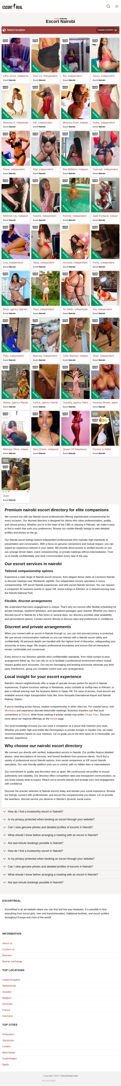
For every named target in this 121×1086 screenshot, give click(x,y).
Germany (7, 1016)
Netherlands (9, 985)
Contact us (8, 949)
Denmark (7, 1004)
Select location (14, 30)
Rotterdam (8, 1034)
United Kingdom (11, 979)
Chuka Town (92, 714)
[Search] (108, 6)
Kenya (53, 718)
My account (49, 1081)
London (6, 1046)
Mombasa (10, 710)
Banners (7, 955)
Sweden (7, 992)
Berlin (5, 1064)
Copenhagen (9, 1058)
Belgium (7, 998)
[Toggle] (5, 811)
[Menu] (117, 6)
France (6, 1010)
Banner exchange (12, 961)
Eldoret (26, 714)
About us (7, 943)
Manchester (9, 1052)
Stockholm (8, 1040)
